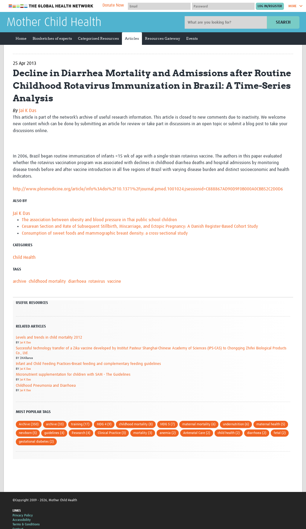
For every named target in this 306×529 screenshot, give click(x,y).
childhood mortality (47, 281)
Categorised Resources (98, 38)
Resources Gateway (162, 38)
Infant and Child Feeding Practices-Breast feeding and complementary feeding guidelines (88, 364)
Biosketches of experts (52, 38)
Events (192, 38)
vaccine (114, 281)
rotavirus (96, 281)
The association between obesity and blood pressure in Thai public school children (99, 220)
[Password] (223, 6)
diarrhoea (77, 281)
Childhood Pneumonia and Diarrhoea (46, 386)
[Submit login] (270, 6)
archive (19, 281)
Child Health (24, 257)
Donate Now (113, 5)
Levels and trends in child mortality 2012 (49, 338)
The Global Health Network (51, 6)
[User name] (159, 6)
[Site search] (226, 22)
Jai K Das (27, 110)
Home (21, 38)
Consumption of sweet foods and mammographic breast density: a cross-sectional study (105, 233)
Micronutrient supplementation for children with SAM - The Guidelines (73, 375)
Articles (132, 38)
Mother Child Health (54, 23)
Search (283, 22)
